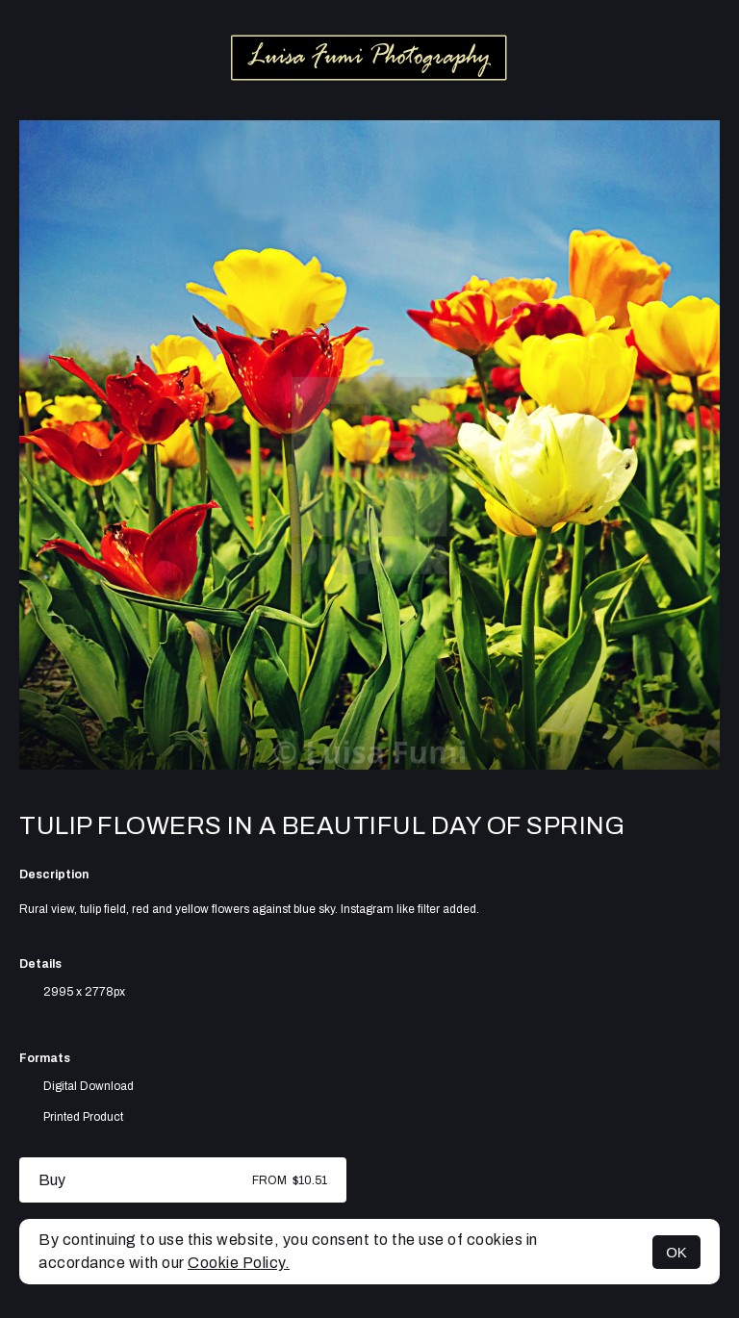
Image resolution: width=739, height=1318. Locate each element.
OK (676, 1252)
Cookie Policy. (239, 1263)
